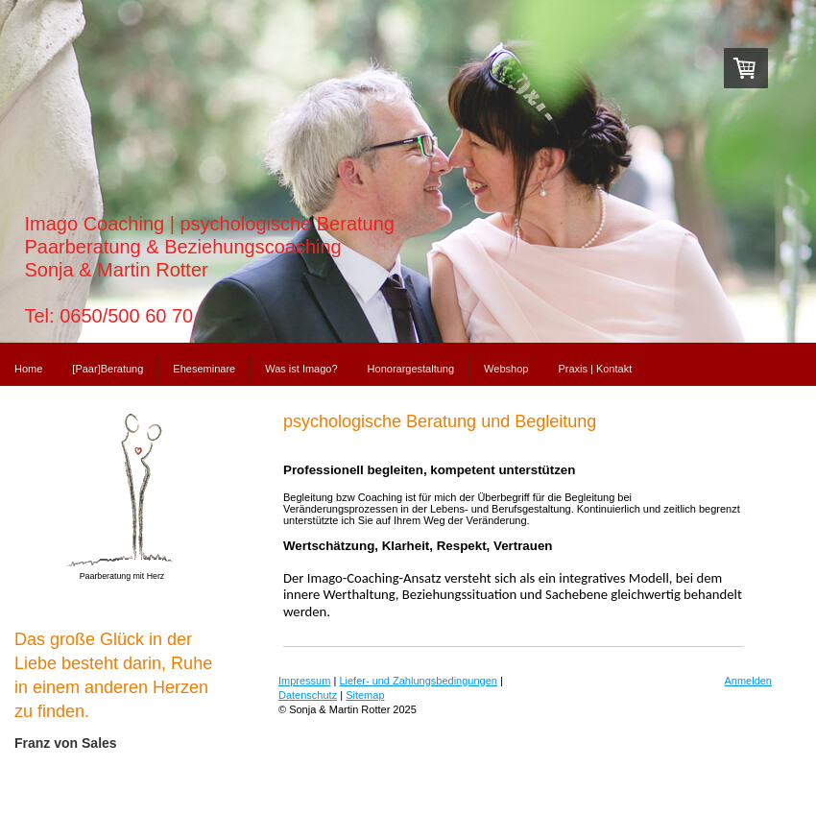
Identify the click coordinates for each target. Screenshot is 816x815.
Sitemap (365, 695)
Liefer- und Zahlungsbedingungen (418, 680)
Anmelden (748, 680)
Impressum (304, 680)
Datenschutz (307, 695)
